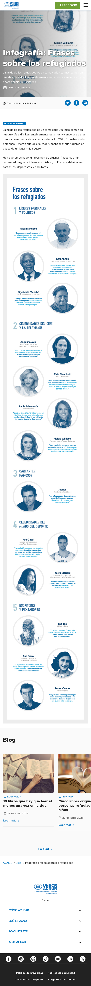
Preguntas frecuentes (62, 979)
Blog (18, 863)
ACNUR (7, 863)
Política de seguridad (61, 972)
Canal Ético (22, 979)
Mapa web (39, 979)
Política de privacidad (30, 972)
